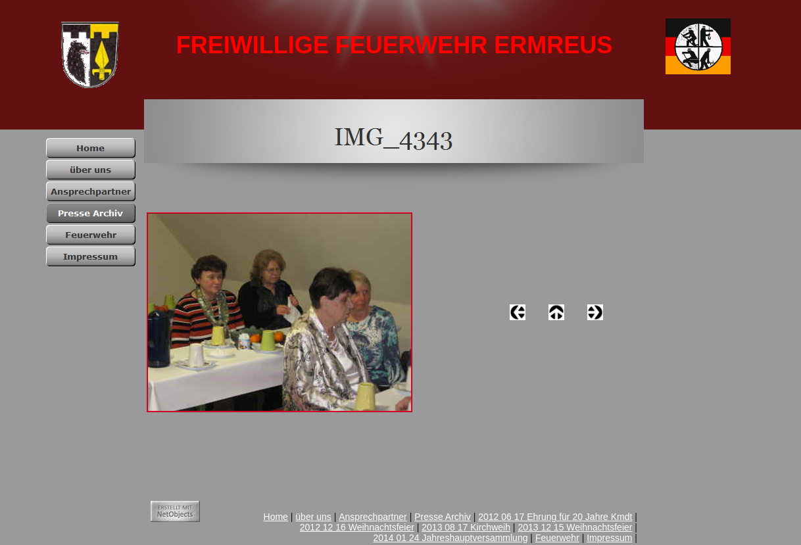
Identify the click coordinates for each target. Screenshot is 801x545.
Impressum (609, 538)
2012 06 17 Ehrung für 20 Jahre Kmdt (555, 516)
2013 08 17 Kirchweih (466, 527)
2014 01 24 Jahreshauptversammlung (450, 538)
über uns (313, 516)
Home (276, 516)
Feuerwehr (557, 538)
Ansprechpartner (373, 516)
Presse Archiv (442, 516)
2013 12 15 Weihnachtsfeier (575, 527)
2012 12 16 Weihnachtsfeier (357, 527)
